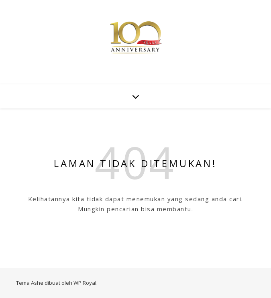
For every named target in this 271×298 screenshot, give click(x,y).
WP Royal (84, 282)
